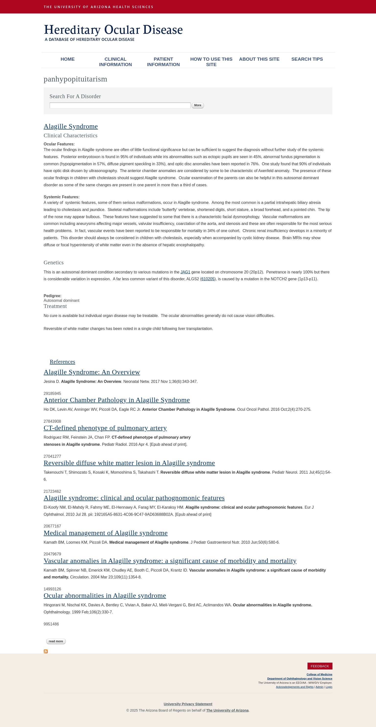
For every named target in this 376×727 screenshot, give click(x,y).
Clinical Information (115, 62)
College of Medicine (319, 674)
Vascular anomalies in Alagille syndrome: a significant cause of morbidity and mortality (170, 560)
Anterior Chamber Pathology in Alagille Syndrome (117, 400)
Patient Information (163, 62)
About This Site (259, 59)
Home (68, 59)
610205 (207, 279)
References (62, 362)
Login (329, 686)
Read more (57, 641)
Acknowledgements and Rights (295, 686)
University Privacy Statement (188, 704)
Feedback (320, 666)
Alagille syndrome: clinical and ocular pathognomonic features (134, 498)
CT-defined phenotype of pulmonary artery (105, 428)
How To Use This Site (211, 62)
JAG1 (185, 272)
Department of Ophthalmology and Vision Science (299, 678)
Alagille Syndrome (71, 126)
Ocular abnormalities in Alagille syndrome (105, 595)
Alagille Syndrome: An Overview (92, 372)
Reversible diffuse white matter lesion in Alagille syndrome (129, 463)
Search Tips (307, 59)
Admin (319, 686)
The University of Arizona (227, 710)
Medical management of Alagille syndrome (106, 533)
